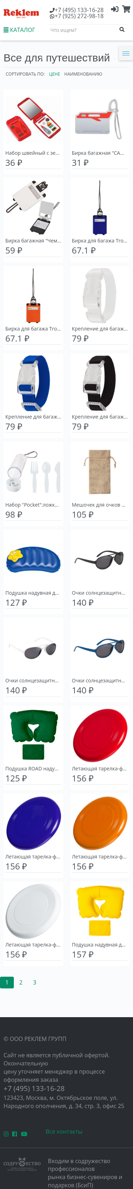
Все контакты (64, 1131)
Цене (54, 74)
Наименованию (83, 74)
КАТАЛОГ (19, 29)
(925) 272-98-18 (79, 16)
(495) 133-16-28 (79, 10)
